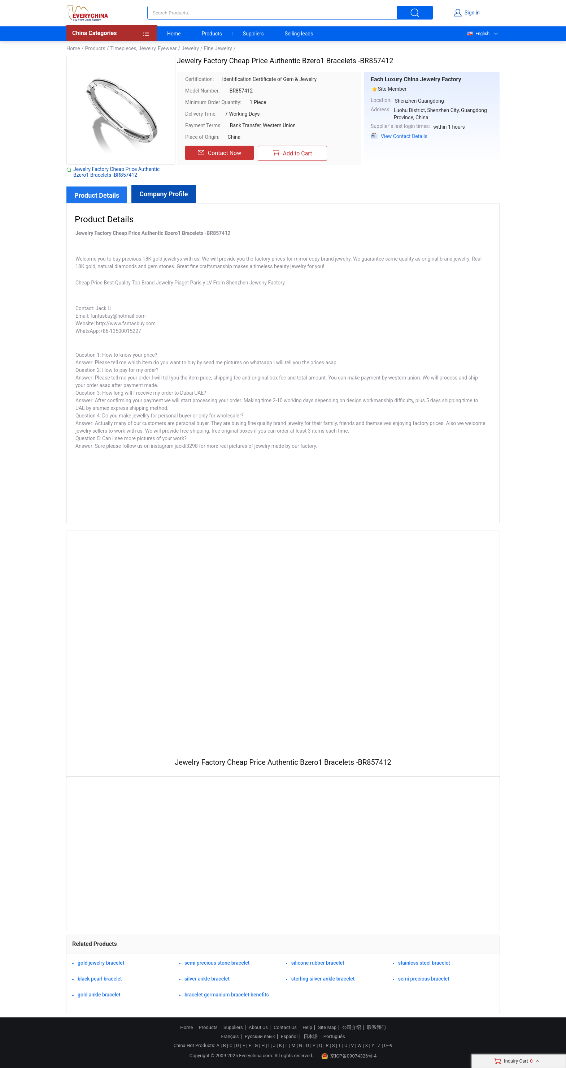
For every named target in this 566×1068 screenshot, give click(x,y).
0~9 (388, 1045)
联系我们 (376, 1027)
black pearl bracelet (100, 979)
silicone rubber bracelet (317, 963)
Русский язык (260, 1036)
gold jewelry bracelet (101, 963)
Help (307, 1027)
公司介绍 (351, 1027)
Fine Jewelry (218, 48)
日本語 (311, 1036)
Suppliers (253, 34)
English (477, 33)
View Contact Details (404, 136)
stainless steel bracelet (424, 963)
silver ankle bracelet (207, 979)
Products (212, 34)
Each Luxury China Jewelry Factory (416, 79)
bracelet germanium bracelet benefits (226, 995)
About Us (258, 1027)
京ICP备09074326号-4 (349, 1056)
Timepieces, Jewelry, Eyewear (143, 48)
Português (334, 1036)
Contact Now (219, 152)
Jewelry (190, 48)
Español (289, 1036)
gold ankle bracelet (99, 995)
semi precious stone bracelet (217, 963)
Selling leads (299, 34)
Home (174, 34)
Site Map (327, 1027)
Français (230, 1036)
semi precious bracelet (423, 979)
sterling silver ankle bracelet (323, 979)
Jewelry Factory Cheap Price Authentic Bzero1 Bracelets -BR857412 (116, 172)
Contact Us (285, 1027)
